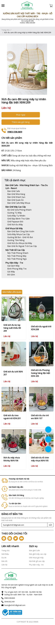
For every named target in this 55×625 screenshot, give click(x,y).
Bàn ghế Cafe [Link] (34, 550)
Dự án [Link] (3, 557)
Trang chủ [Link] (5, 30)
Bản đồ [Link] (4, 561)
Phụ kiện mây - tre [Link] (14, 262)
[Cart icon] (51, 5)
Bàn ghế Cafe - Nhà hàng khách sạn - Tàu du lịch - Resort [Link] (26, 187)
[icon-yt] (21, 538)
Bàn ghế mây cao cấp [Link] (15, 207)
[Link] (27, 5)
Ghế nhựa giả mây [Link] (14, 228)
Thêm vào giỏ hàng (21, 122)
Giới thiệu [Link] (5, 554)
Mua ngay (20, 114)
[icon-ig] (9, 538)
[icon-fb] (3, 538)
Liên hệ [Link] (4, 565)
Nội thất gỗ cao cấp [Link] (15, 250)
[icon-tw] (15, 538)
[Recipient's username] (24, 525)
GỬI (50, 525)
